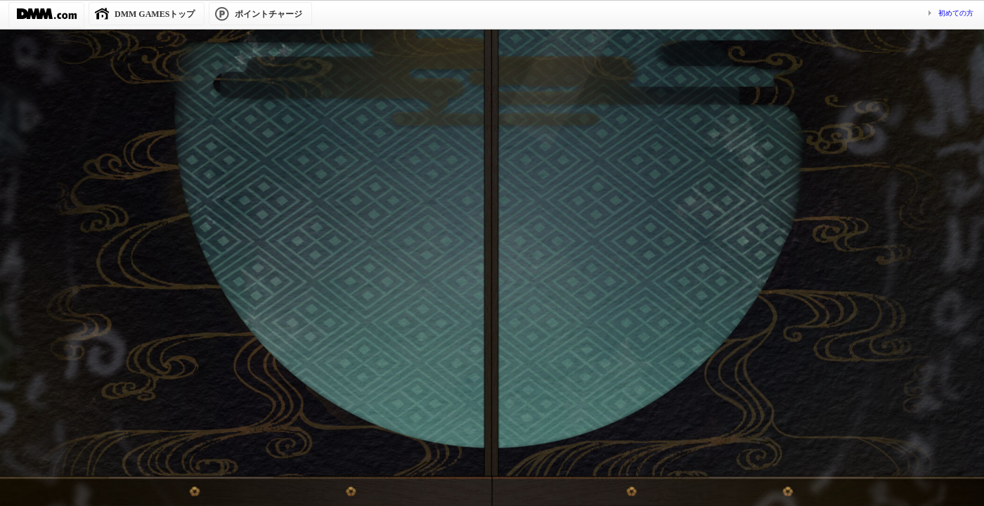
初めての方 (955, 13)
